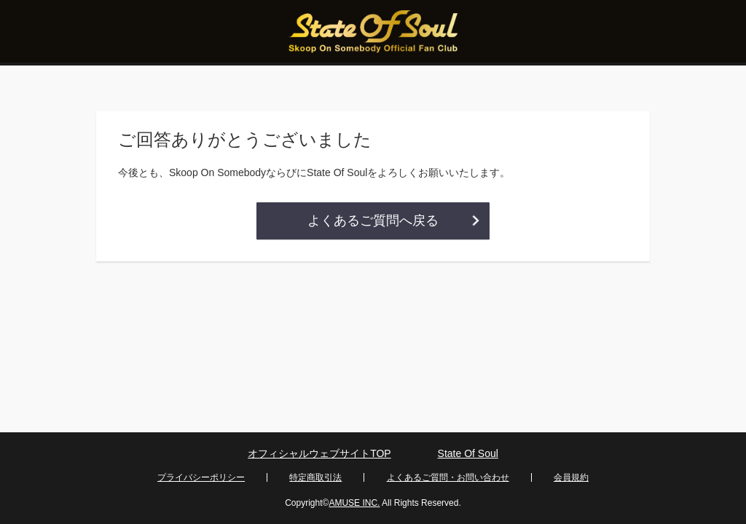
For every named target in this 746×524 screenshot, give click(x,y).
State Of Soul (468, 453)
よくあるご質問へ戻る (373, 220)
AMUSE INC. (354, 503)
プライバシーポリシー (201, 477)
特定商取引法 (315, 477)
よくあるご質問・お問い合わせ (448, 477)
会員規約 (571, 477)
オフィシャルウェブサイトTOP (319, 453)
